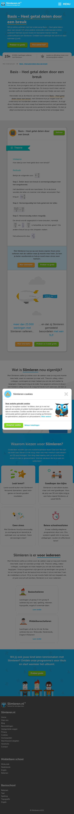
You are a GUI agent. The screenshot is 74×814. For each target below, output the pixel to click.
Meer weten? (46, 416)
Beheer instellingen (32, 425)
